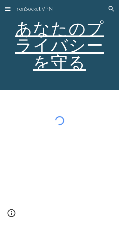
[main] (59, 45)
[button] (7, 8)
